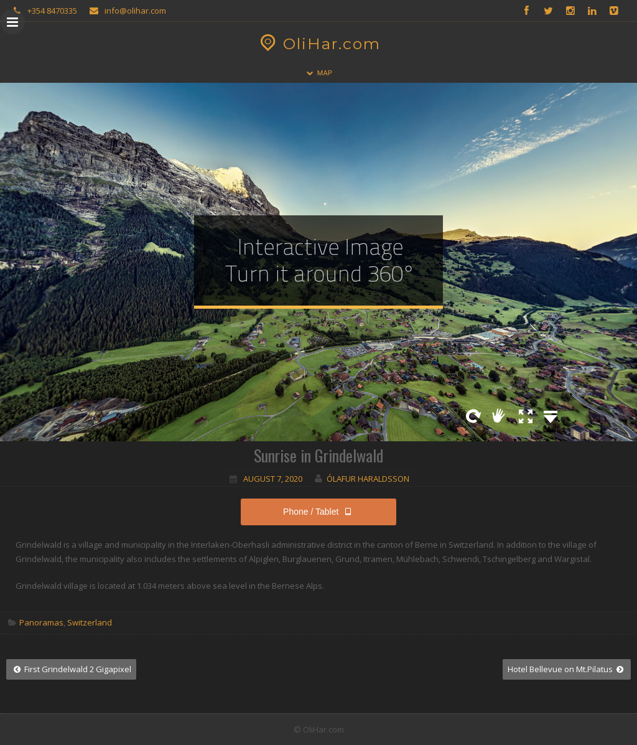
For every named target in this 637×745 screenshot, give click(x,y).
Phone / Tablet (318, 512)
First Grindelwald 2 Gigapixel (71, 669)
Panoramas (41, 622)
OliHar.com (318, 43)
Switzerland (89, 622)
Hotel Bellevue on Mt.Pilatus (567, 669)
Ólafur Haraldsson (368, 478)
